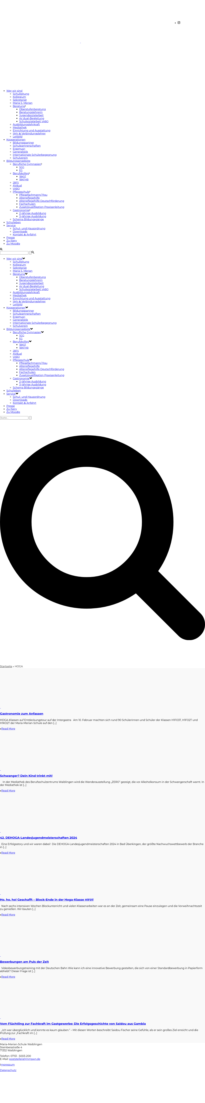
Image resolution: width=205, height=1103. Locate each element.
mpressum (8, 1064)
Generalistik (20, 151)
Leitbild (17, 136)
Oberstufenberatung (32, 109)
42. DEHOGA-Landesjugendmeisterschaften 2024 (38, 838)
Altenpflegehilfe (29, 197)
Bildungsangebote (18, 160)
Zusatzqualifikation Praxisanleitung (41, 207)
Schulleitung (21, 93)
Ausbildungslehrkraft (26, 124)
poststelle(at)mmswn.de (24, 1059)
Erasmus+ (19, 148)
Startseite (6, 666)
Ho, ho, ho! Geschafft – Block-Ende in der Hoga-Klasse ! (47, 899)
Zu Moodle (13, 243)
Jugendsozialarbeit (31, 115)
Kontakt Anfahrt (24, 234)
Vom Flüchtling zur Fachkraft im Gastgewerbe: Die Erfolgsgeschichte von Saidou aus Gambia (73, 1024)
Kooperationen (15, 139)
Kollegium (19, 96)
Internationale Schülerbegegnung (35, 154)
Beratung (19, 106)
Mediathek (20, 127)
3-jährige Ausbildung (32, 216)
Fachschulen (27, 204)
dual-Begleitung (31, 118)
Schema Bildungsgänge (28, 219)
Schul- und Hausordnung (29, 228)
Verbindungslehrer (29, 133)
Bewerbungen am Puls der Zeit (24, 962)
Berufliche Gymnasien (27, 164)
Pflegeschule (21, 191)
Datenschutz (8, 1070)
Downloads (20, 231)
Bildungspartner (23, 142)
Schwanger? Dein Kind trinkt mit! (26, 776)
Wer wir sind (14, 90)
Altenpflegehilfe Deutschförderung (41, 200)
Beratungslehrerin (31, 112)
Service (11, 225)
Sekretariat (20, 99)
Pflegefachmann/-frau (33, 194)
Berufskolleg (21, 173)
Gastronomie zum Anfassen (21, 713)
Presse (10, 237)
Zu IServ (11, 240)
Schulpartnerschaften (27, 145)
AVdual (17, 185)
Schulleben (13, 222)
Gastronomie (21, 210)
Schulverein (20, 157)
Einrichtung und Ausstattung (31, 130)
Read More (7, 728)
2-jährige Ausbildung (32, 213)
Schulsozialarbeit (33, 121)
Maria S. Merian (23, 103)
